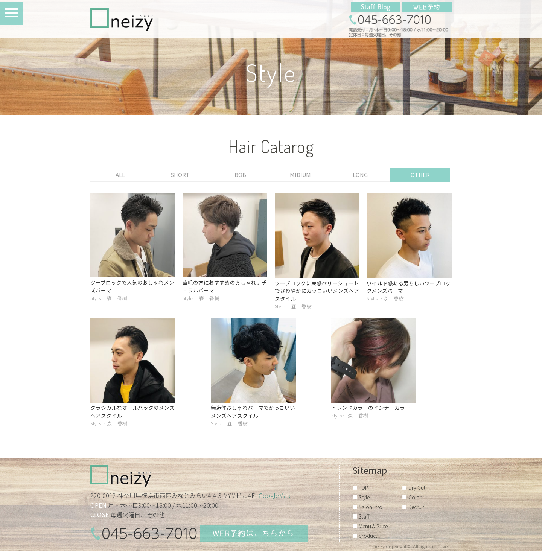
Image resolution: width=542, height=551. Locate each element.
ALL (120, 174)
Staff (364, 516)
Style (364, 497)
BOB (240, 174)
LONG (360, 174)
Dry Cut (416, 487)
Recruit (416, 507)
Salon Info (370, 507)
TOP (363, 487)
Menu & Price (373, 526)
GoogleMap (275, 495)
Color (415, 497)
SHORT (180, 174)
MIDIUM (300, 174)
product (368, 535)
